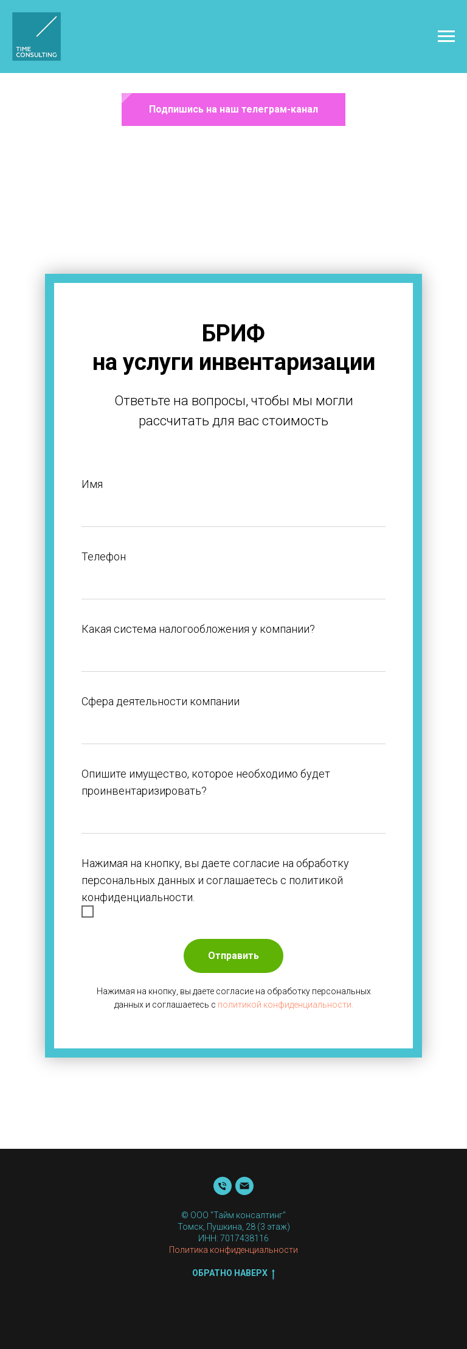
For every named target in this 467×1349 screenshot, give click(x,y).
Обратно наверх (233, 1273)
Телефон (103, 556)
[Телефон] (222, 1186)
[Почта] (244, 1186)
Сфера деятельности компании (160, 701)
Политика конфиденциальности (233, 1250)
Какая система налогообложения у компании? (198, 628)
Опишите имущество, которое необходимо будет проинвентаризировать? (205, 782)
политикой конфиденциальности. (285, 1004)
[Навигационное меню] (446, 36)
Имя (92, 484)
